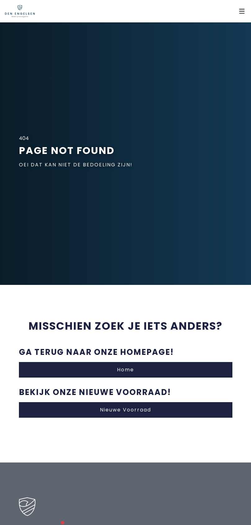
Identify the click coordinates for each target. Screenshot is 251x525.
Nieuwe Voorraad (125, 409)
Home (125, 369)
